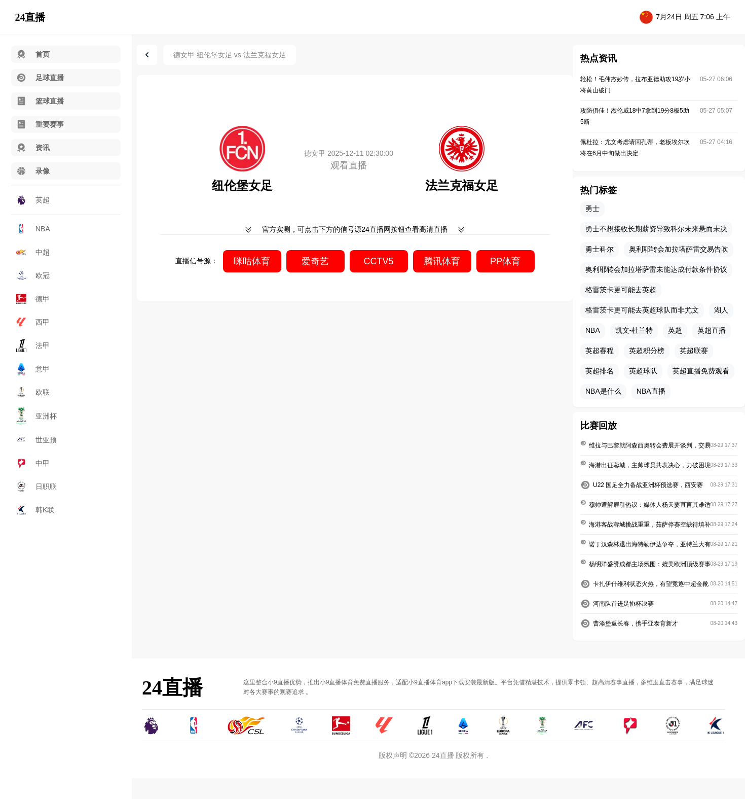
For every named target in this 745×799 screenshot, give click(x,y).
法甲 (33, 345)
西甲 (33, 322)
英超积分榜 (646, 350)
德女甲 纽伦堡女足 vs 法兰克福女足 (229, 55)
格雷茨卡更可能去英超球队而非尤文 (642, 310)
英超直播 (711, 330)
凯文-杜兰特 (634, 330)
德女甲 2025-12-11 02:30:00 (348, 153)
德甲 (33, 299)
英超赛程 (599, 350)
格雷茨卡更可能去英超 (620, 290)
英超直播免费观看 (701, 371)
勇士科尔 (599, 249)
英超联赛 (694, 350)
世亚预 (36, 440)
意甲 (33, 369)
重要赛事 (40, 124)
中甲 (33, 463)
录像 (33, 171)
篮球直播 (40, 101)
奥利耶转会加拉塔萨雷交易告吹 (678, 249)
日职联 (36, 486)
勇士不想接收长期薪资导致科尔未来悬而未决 (656, 229)
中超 (33, 252)
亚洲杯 (36, 416)
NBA (33, 229)
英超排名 (599, 371)
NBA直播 (651, 391)
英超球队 (643, 371)
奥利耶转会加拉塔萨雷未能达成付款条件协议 (656, 269)
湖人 (721, 310)
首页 (33, 54)
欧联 (33, 392)
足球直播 (40, 78)
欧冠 (33, 275)
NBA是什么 (603, 391)
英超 (33, 200)
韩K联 (35, 510)
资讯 (33, 148)
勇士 (592, 208)
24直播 (30, 17)
